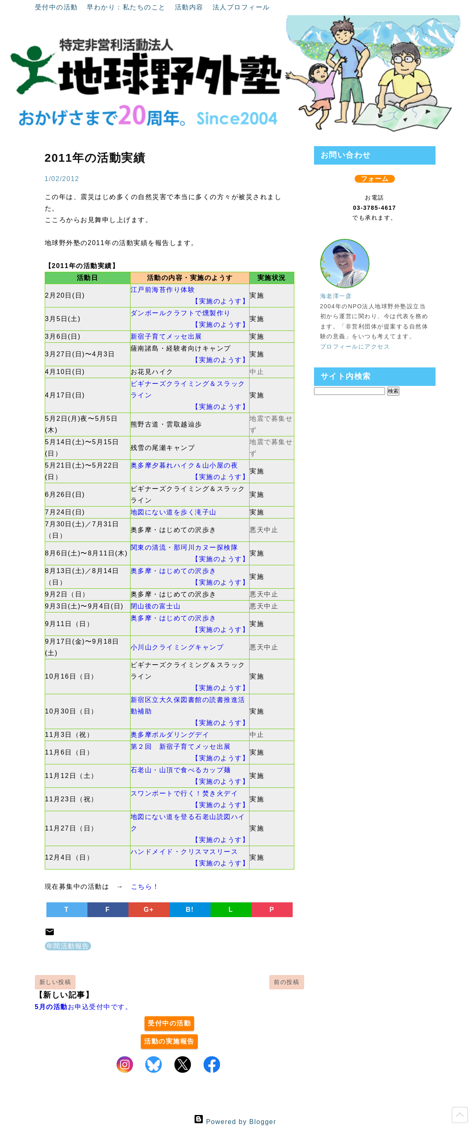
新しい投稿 (55, 982)
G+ (149, 909)
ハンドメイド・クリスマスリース (184, 851)
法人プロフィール (241, 7)
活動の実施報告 (169, 1041)
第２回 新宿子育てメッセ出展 (181, 746)
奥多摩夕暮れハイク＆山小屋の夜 (184, 465)
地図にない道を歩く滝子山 (174, 512)
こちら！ (145, 886)
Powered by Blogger (235, 1121)
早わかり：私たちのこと (127, 7)
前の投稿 (286, 982)
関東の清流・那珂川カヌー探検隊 (184, 547)
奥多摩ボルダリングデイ (170, 734)
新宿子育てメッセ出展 (166, 336)
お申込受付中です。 (84, 1006)
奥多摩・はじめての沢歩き (174, 570)
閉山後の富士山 (156, 606)
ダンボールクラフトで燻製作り (181, 313)
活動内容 (190, 7)
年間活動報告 (67, 946)
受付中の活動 (57, 7)
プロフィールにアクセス (355, 346)
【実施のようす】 (220, 301)
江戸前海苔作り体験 (163, 289)
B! (190, 909)
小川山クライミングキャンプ (177, 647)
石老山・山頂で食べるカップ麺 (181, 769)
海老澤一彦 (336, 296)
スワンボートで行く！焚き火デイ (184, 793)
